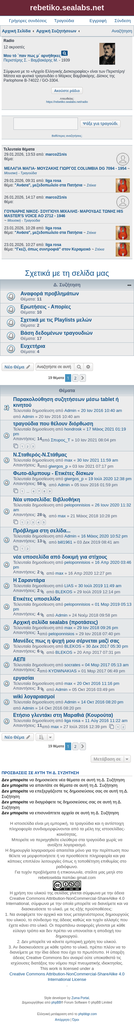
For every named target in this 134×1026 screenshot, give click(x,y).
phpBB (56, 1002)
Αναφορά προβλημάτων (50, 293)
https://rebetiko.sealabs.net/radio (67, 101)
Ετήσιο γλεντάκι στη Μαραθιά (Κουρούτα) (63, 715)
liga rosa (53, 180)
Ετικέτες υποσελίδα (36, 599)
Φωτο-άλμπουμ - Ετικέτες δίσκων (53, 473)
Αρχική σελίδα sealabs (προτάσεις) (55, 622)
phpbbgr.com (87, 1014)
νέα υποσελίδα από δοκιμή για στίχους (60, 557)
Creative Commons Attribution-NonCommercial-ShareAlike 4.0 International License (66, 977)
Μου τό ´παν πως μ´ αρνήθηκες (32, 55)
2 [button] (75, 378)
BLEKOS (63, 591)
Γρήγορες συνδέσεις (28, 20)
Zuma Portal (80, 998)
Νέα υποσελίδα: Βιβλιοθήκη (46, 499)
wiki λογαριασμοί (34, 696)
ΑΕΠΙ (19, 659)
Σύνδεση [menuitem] (122, 20)
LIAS (69, 585)
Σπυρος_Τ (60, 440)
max (68, 460)
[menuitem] (62, 1020)
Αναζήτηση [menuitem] (122, 31)
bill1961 (65, 542)
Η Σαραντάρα (29, 580)
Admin (70, 410)
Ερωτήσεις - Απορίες (46, 306)
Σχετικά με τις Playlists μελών (56, 320)
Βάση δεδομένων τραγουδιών (57, 333)
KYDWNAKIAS (62, 671)
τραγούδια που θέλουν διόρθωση (53, 423)
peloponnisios (77, 505)
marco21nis (56, 154)
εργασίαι (23, 678)
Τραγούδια (64, 20)
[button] (83, 378)
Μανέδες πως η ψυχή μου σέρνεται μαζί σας (66, 641)
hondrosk (73, 429)
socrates (72, 664)
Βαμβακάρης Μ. (44, 60)
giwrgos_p (58, 466)
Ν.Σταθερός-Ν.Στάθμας (40, 454)
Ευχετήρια (33, 346)
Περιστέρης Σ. (15, 60)
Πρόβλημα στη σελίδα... (42, 530)
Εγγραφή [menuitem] (97, 20)
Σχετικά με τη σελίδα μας (67, 273)
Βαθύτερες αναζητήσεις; (67, 135)
